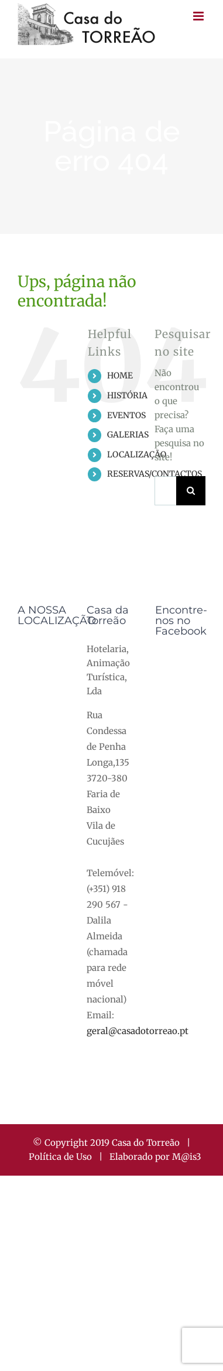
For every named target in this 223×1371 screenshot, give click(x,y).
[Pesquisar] (190, 490)
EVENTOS (126, 415)
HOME (120, 375)
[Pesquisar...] (165, 490)
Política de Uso (60, 1156)
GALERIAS (128, 434)
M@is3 (186, 1156)
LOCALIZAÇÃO (136, 454)
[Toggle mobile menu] (199, 16)
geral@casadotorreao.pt (137, 1030)
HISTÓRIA (127, 395)
